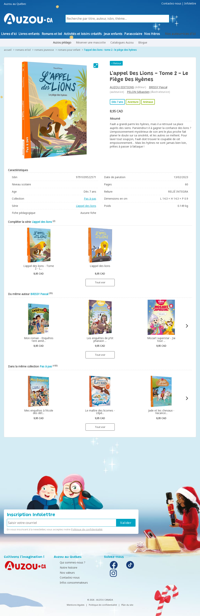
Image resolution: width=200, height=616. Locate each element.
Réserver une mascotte (91, 42)
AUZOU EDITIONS (122, 87)
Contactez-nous (171, 3)
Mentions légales (75, 604)
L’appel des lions (86, 206)
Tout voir (100, 282)
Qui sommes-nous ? (67, 562)
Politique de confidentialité (86, 529)
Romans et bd (23, 50)
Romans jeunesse (44, 50)
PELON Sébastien (138, 92)
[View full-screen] (95, 65)
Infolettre (190, 3)
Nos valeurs (62, 572)
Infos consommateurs (69, 582)
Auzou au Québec (15, 3)
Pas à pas (90, 198)
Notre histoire (63, 567)
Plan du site (127, 604)
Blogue (142, 42)
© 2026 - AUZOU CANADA (100, 599)
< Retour (116, 63)
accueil (7, 50)
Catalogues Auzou (122, 42)
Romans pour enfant (69, 50)
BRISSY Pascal (158, 87)
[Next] (186, 326)
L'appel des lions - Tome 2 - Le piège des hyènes (110, 50)
